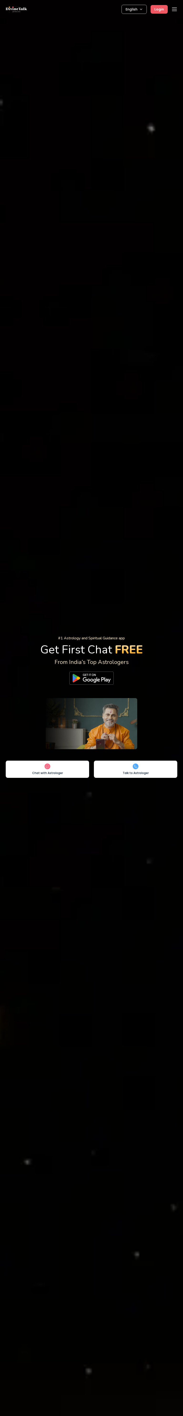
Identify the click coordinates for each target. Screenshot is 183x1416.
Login (159, 9)
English (134, 9)
